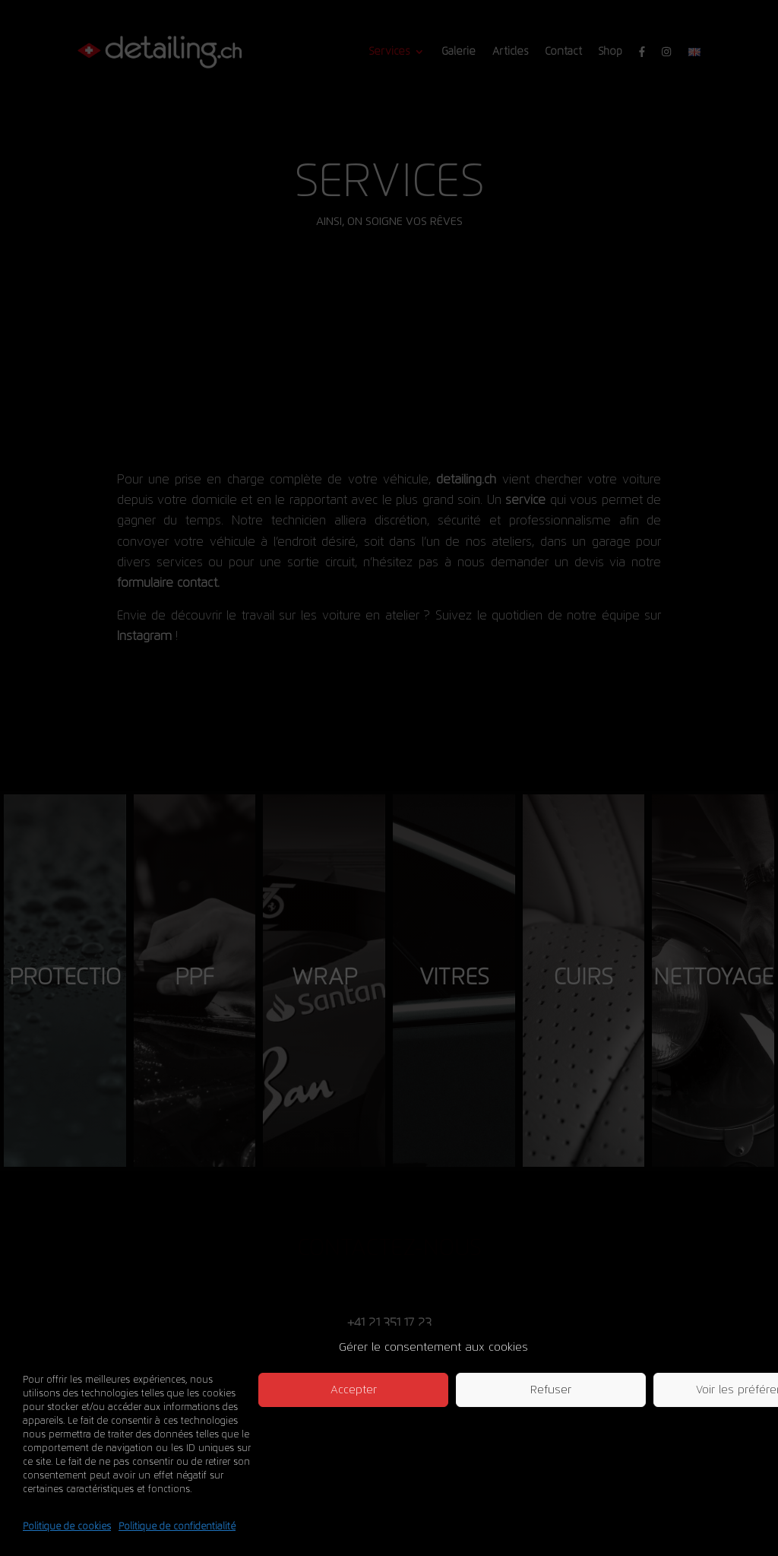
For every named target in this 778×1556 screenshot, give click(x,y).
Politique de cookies (67, 1526)
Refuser (550, 1389)
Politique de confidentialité (177, 1526)
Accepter (353, 1389)
